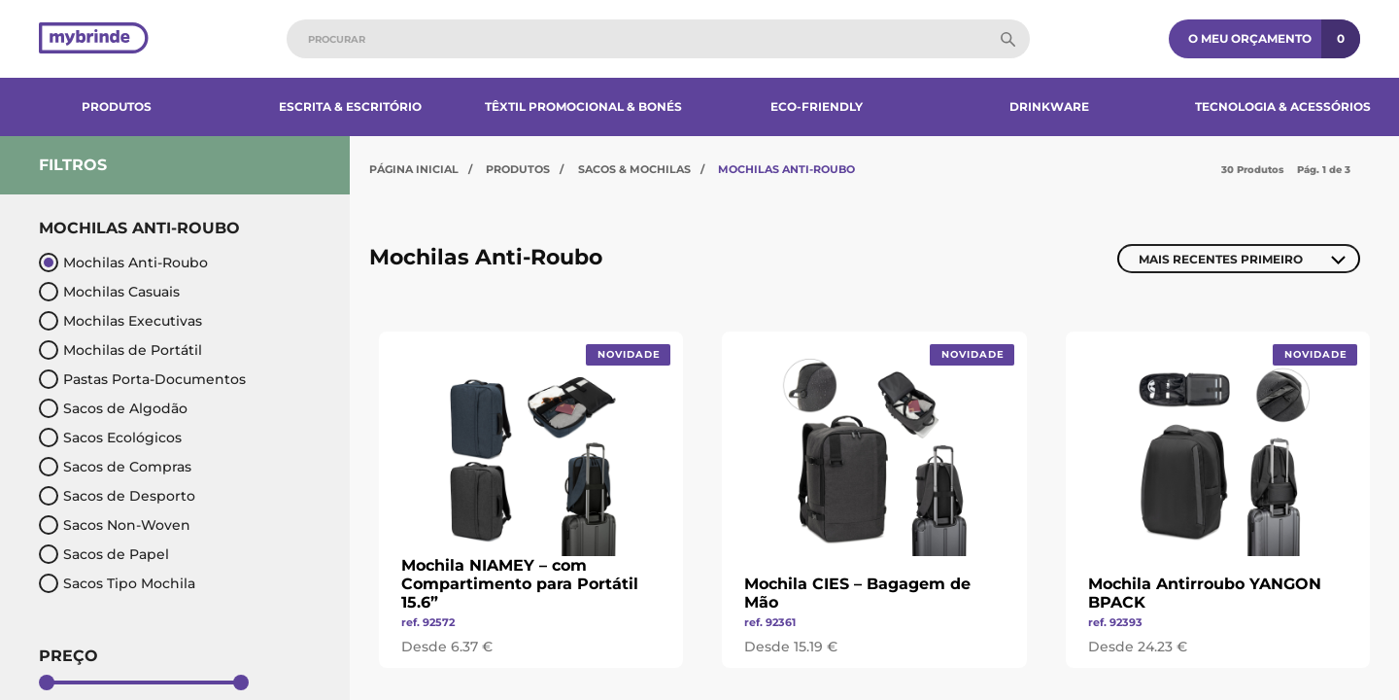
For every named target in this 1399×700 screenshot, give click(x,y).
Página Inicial (414, 169)
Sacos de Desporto (117, 496)
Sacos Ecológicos (110, 437)
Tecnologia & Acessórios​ (1283, 106)
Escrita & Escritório (350, 106)
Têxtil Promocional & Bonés (583, 106)
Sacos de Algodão (113, 408)
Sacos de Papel (104, 554)
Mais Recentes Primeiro (1221, 259)
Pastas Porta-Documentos (142, 379)
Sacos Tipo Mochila (117, 583)
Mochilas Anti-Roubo (123, 262)
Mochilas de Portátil (120, 350)
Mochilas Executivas (120, 321)
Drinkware (1049, 106)
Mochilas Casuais (109, 291)
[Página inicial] (94, 39)
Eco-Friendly (816, 106)
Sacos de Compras (115, 466)
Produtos (117, 106)
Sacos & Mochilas (634, 169)
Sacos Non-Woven (114, 525)
